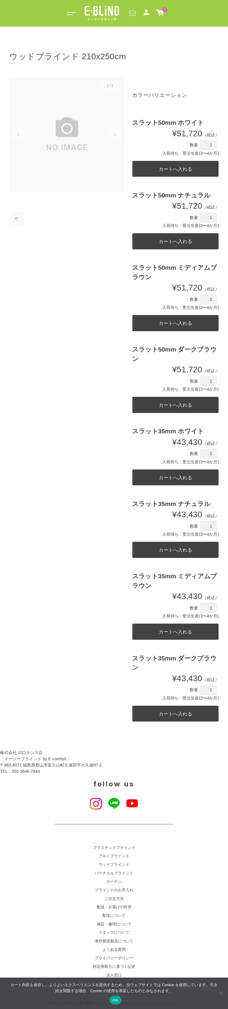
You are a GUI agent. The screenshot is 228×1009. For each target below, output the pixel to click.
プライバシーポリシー (114, 958)
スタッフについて (114, 932)
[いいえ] (221, 993)
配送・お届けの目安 (114, 907)
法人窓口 (114, 975)
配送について (114, 916)
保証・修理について (114, 924)
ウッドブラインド (114, 865)
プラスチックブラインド (114, 848)
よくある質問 (114, 950)
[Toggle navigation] (70, 13)
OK (115, 1000)
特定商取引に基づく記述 (114, 967)
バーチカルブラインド (114, 873)
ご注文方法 (114, 899)
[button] (132, 13)
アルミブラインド (114, 856)
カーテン (114, 881)
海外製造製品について (114, 941)
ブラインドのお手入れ (114, 890)
